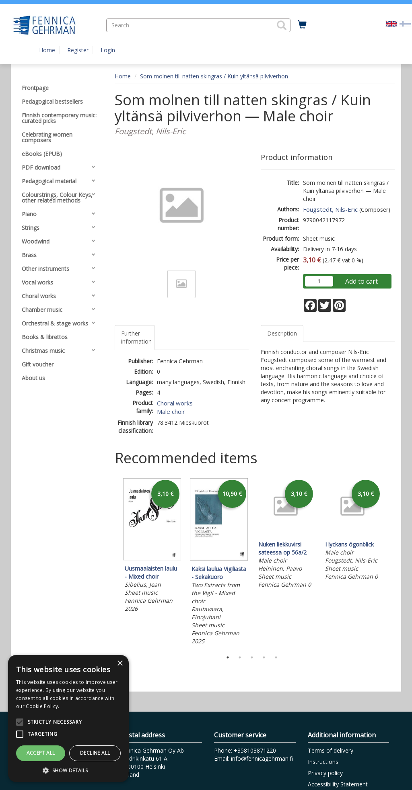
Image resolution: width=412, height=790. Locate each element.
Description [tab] (282, 333)
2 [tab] (240, 657)
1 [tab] (228, 657)
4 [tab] (264, 657)
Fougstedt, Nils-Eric (330, 209)
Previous (113, 563)
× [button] (120, 664)
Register (78, 50)
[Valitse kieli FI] (405, 23)
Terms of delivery (330, 750)
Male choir (171, 411)
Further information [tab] (136, 337)
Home (47, 50)
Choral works (175, 403)
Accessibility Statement (338, 784)
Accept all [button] (41, 752)
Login (108, 50)
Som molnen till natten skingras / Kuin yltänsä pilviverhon (214, 76)
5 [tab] (276, 657)
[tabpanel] (152, 546)
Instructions (323, 761)
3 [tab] (252, 657)
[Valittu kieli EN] (391, 23)
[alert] (68, 718)
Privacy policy (325, 773)
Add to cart (361, 281)
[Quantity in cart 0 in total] (302, 25)
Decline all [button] (95, 752)
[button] (281, 25)
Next (391, 563)
